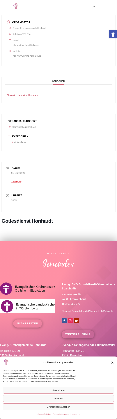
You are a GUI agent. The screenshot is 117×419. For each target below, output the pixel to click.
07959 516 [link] (25, 34)
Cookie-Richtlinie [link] (44, 414)
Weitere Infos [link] (77, 340)
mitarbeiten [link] (27, 329)
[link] (113, 34)
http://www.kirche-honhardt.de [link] (27, 56)
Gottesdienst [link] (19, 142)
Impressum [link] (75, 414)
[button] (112, 362)
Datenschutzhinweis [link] (61, 414)
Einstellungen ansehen (58, 406)
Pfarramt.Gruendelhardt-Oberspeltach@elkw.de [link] (87, 317)
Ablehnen (58, 398)
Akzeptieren (58, 390)
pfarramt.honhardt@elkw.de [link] (26, 45)
